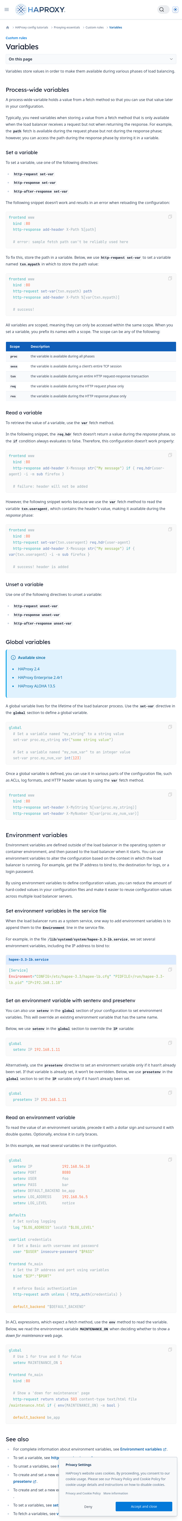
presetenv (24, 1481)
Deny (88, 1506)
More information (115, 1493)
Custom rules (95, 27)
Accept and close (144, 1506)
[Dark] (175, 9)
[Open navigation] (6, 9)
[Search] (163, 9)
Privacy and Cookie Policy (83, 1493)
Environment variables (143, 1449)
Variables (115, 27)
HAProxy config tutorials (31, 27)
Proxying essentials (67, 27)
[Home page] (41, 9)
